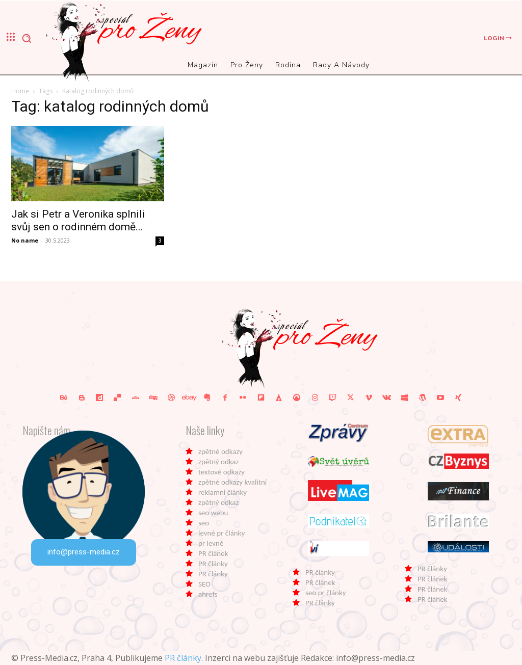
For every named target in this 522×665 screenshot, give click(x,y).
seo (203, 522)
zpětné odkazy (220, 451)
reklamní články (222, 492)
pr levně (210, 543)
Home (20, 91)
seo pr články (325, 592)
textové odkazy (221, 471)
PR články (213, 563)
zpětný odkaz (218, 461)
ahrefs (208, 594)
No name (24, 240)
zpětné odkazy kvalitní (232, 482)
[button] (26, 38)
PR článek (213, 553)
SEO (204, 584)
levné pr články (221, 533)
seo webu (213, 512)
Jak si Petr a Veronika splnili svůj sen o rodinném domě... (78, 220)
